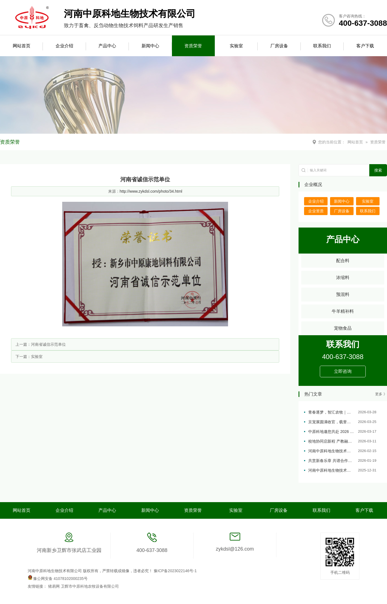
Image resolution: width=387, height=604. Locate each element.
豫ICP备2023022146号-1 (175, 571)
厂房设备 (279, 45)
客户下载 (365, 45)
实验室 (236, 45)
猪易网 (54, 586)
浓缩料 (342, 277)
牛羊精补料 (343, 311)
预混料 (342, 294)
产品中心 (107, 45)
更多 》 (381, 394)
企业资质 (316, 211)
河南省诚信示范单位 (48, 344)
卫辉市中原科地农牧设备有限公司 (90, 586)
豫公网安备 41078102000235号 (58, 578)
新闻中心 (150, 45)
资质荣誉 (193, 45)
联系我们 (322, 45)
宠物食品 (343, 328)
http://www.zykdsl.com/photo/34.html (151, 191)
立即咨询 (343, 371)
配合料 (342, 260)
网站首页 (21, 45)
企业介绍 (64, 45)
